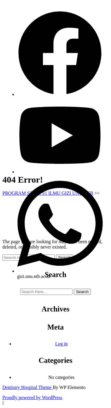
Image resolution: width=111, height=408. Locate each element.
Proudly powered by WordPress (32, 397)
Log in (61, 343)
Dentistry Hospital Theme (27, 387)
